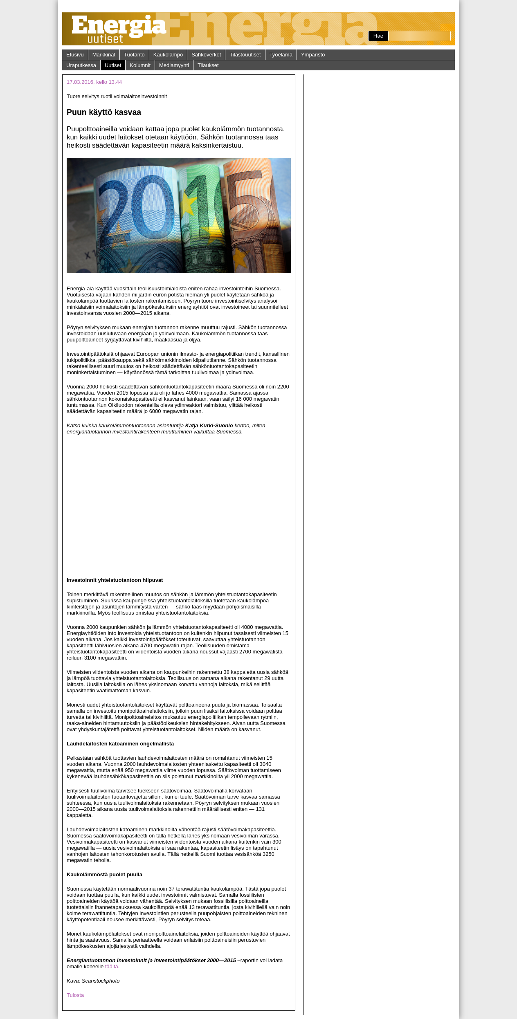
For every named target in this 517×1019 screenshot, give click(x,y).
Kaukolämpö (168, 55)
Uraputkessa (81, 65)
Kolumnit (140, 65)
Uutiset (113, 65)
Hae (378, 36)
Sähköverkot (206, 55)
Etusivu (75, 55)
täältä (111, 966)
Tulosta (75, 995)
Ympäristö (313, 55)
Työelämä (281, 55)
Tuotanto (134, 55)
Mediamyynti (174, 65)
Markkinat (103, 55)
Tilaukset (208, 65)
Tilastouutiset (245, 55)
